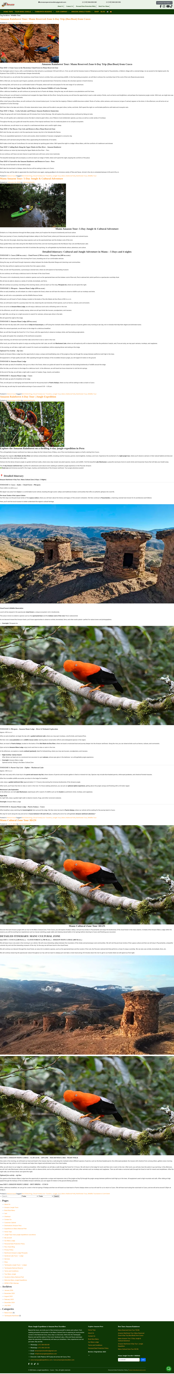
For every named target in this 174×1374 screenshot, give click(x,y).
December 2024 (9, 1302)
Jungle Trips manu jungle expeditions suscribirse (20, 1235)
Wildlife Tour (92, 176)
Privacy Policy (8, 1250)
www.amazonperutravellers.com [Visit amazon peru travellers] (64, 1360)
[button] (168, 1368)
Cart (5, 1213)
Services (7, 1259)
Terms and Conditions (11, 1271)
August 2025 (8, 1296)
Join (143, 1360)
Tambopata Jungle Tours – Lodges (15, 1265)
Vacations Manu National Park (14, 1277)
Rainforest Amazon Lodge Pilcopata (15, 1253)
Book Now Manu (104, 6)
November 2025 (9, 1293)
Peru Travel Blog (9, 1247)
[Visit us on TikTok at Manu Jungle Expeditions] (35, 1363)
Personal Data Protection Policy (86, 6)
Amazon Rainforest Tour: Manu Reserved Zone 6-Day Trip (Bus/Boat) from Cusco (45, 19)
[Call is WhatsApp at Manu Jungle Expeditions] (38, 1363)
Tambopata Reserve (44, 12)
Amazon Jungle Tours (82, 12)
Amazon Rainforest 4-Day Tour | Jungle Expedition (28, 396)
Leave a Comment (103, 1194)
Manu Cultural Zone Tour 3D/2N (18, 820)
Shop (96, 12)
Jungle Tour (56, 176)
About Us (60, 6)
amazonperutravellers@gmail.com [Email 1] (46, 1351)
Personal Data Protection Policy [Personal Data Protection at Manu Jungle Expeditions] (118, 1370)
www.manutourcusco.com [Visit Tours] (137, 1370)
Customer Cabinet (10, 1222)
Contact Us (69, 6)
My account (8, 1238)
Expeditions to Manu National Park (15, 1229)
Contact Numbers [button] (164, 3)
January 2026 (8, 1290)
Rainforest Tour (81, 176)
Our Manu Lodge (9, 1241)
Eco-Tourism (47, 176)
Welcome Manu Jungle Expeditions (15, 1280)
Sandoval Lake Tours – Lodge (13, 1256)
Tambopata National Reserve (13, 1268)
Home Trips (8, 12)
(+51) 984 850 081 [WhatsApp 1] (44, 1345)
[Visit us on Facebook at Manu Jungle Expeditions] (28, 1363)
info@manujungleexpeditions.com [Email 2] (46, 1354)
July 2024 (7, 1305)
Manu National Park (68, 176)
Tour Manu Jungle (24, 12)
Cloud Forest (37, 176)
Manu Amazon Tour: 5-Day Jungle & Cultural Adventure (31, 178)
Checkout (7, 1216)
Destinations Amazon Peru (12, 1225)
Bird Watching (27, 176)
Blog (103, 12)
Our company (63, 12)
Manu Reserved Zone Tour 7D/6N (128, 1330)
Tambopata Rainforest (11, 1316)
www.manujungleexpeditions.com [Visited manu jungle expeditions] (41, 1360)
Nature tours (11, 176)
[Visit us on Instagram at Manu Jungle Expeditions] (32, 1363)
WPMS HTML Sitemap (11, 1283)
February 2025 (9, 1299)
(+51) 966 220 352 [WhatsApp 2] (44, 1348)
